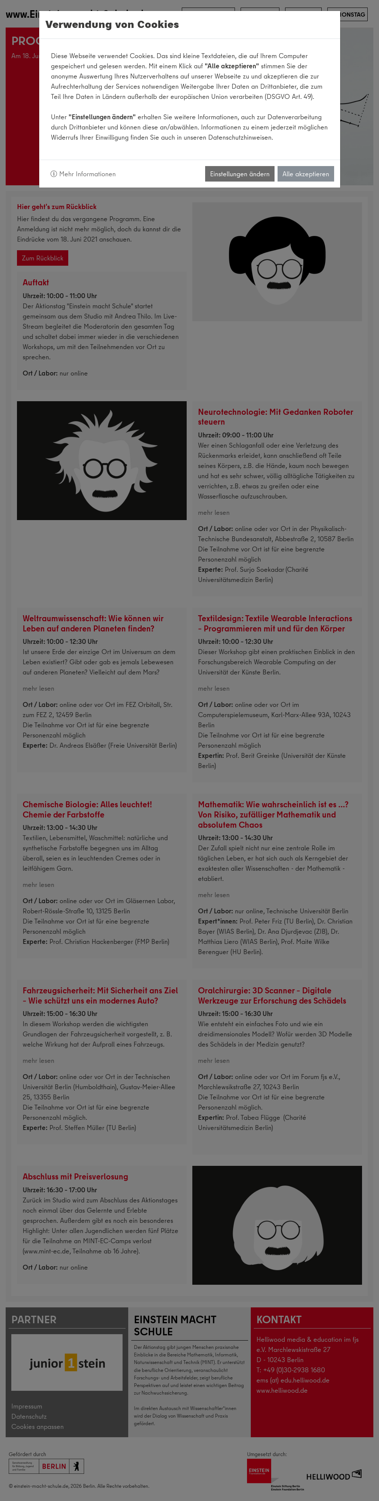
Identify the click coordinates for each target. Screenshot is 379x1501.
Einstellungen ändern (240, 174)
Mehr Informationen (83, 174)
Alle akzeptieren (305, 174)
